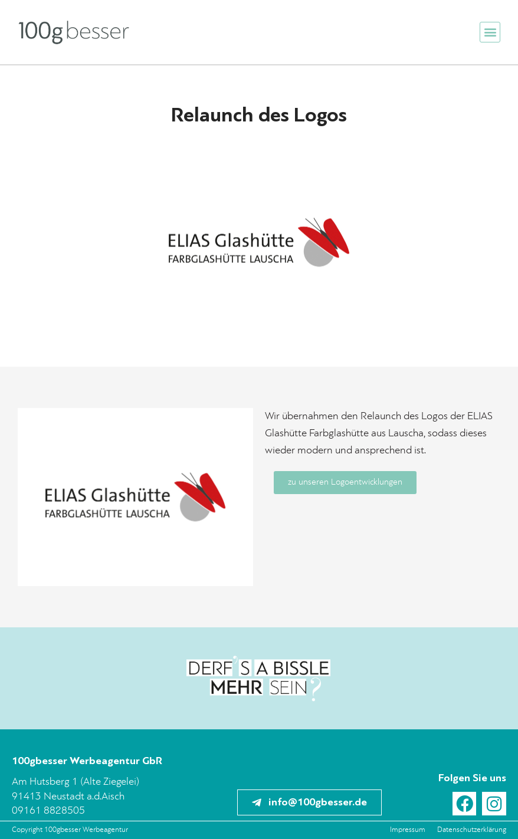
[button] (490, 32)
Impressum (407, 830)
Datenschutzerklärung (471, 830)
